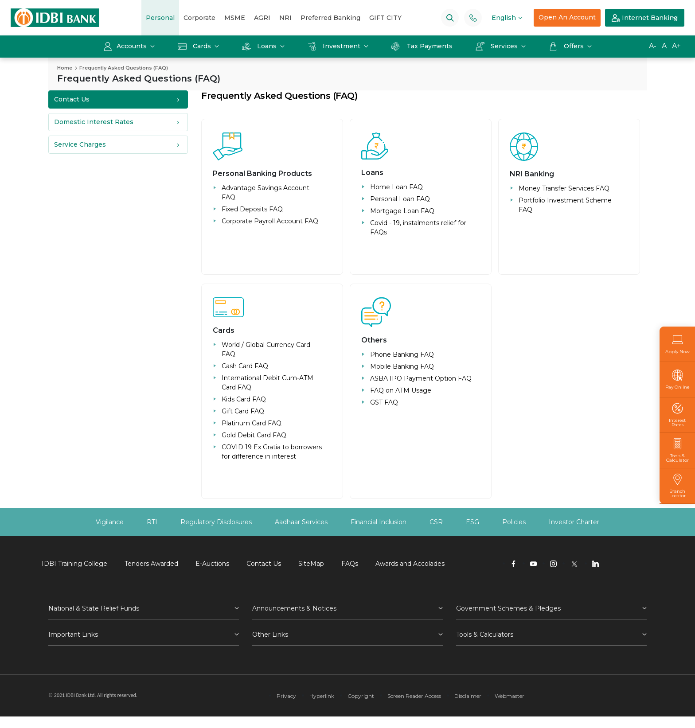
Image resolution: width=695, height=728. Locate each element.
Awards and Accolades (410, 564)
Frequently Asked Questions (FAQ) (123, 68)
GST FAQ (384, 402)
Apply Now (677, 344)
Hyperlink (321, 696)
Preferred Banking (330, 18)
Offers (567, 46)
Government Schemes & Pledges (508, 608)
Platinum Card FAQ (251, 423)
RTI (152, 522)
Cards (195, 46)
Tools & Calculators (484, 634)
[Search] (450, 17)
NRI (285, 18)
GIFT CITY (385, 18)
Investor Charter (574, 522)
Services (497, 46)
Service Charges (80, 144)
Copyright (361, 696)
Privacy (286, 696)
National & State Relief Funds (93, 608)
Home (64, 68)
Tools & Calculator (677, 450)
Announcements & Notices (294, 608)
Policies (514, 522)
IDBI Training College (74, 564)
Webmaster (509, 696)
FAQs (349, 564)
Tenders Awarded (151, 564)
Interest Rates (677, 415)
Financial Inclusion (378, 522)
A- (652, 46)
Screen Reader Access (414, 696)
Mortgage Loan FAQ (402, 211)
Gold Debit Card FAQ (254, 435)
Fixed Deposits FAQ (252, 209)
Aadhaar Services (301, 522)
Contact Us (72, 99)
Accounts (125, 46)
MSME (234, 18)
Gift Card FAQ (243, 411)
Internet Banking (645, 18)
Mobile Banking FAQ (402, 366)
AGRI (262, 18)
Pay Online (677, 379)
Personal (160, 18)
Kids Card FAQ (244, 399)
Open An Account (567, 17)
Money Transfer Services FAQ (564, 188)
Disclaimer (467, 696)
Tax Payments (422, 46)
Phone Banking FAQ (402, 354)
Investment (335, 46)
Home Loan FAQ (396, 187)
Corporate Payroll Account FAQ (270, 221)
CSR (436, 522)
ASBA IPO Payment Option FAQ (421, 378)
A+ (676, 46)
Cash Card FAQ (245, 366)
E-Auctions (212, 564)
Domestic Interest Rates (93, 122)
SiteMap (311, 564)
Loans (260, 46)
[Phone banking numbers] (473, 17)
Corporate (199, 18)
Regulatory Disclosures (216, 522)
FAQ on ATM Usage (400, 390)
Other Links (270, 634)
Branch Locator (677, 486)
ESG (472, 522)
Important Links (73, 634)
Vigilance (110, 522)
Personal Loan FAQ (400, 199)
